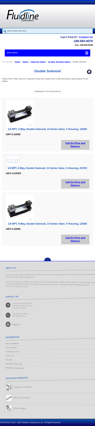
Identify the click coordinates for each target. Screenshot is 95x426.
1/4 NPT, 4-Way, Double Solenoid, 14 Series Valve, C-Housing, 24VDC (47, 168)
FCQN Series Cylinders (22, 387)
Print (89, 72)
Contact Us (86, 37)
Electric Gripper (19, 408)
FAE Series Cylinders (21, 398)
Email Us (15, 324)
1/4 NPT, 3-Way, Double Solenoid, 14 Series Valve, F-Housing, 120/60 (47, 129)
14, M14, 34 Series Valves (59, 62)
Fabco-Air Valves (38, 62)
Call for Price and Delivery (75, 145)
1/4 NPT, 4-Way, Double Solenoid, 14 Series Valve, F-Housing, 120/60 (47, 223)
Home (17, 62)
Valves (25, 62)
